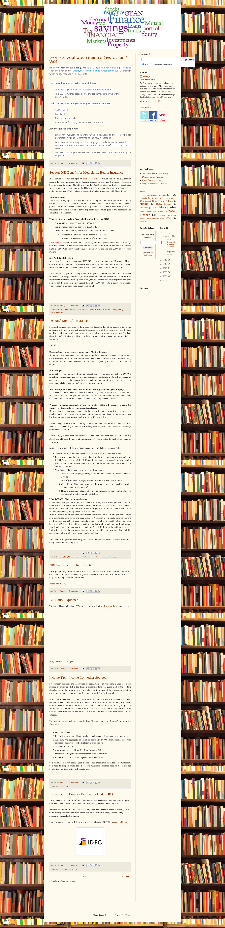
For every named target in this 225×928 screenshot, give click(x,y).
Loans (170, 201)
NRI (160, 211)
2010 (165, 268)
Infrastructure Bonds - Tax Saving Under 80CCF (82, 794)
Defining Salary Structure (152, 177)
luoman (111, 915)
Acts (58, 310)
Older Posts (125, 876)
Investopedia (109, 606)
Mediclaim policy (111, 310)
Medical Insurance (91, 178)
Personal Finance (57, 312)
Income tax (81, 310)
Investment (69, 869)
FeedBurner (147, 255)
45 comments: (73, 591)
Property (142, 218)
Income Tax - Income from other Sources (77, 677)
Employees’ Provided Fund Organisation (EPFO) (97, 70)
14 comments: (73, 163)
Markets (144, 203)
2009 (165, 272)
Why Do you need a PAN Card (154, 184)
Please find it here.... (58, 583)
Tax (65, 312)
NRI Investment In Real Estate (70, 565)
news (154, 211)
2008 (165, 276)
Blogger (128, 915)
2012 (165, 264)
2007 (165, 280)
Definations (64, 310)
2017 (165, 260)
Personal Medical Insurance (68, 320)
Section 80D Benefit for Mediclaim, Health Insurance (86, 172)
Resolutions (152, 218)
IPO (156, 201)
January (168, 236)
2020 (165, 232)
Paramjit (146, 77)
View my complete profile (150, 101)
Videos (142, 221)
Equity (169, 195)
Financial (73, 310)
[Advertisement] (101, 893)
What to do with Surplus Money (155, 173)
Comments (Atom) (67, 881)
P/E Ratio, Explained (63, 600)
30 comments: (73, 782)
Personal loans (166, 215)
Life (87, 310)
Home (84, 876)
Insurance (59, 557)
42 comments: (73, 553)
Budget (149, 195)
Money (120, 310)
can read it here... (122, 822)
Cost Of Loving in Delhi (152, 180)
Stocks (162, 218)
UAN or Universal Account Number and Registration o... (170, 246)
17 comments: (73, 865)
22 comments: (73, 305)
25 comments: (73, 669)
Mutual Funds (145, 211)
